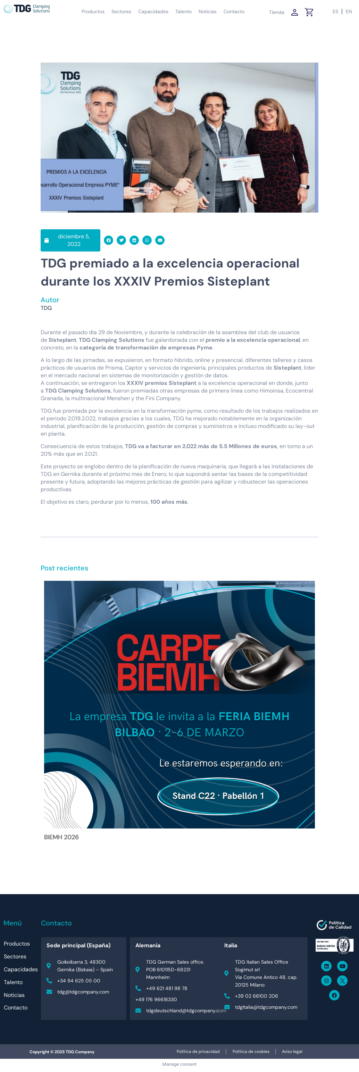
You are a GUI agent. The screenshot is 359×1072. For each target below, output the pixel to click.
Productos (93, 11)
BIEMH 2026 (61, 837)
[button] (108, 240)
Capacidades (153, 11)
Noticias (208, 11)
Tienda (276, 12)
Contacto (234, 11)
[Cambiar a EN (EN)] (349, 11)
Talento (183, 11)
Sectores (121, 11)
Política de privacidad (196, 1053)
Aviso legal (294, 1053)
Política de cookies (251, 1053)
